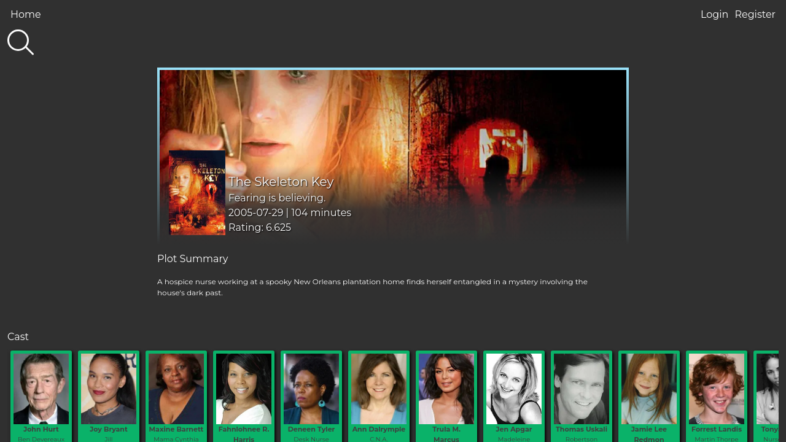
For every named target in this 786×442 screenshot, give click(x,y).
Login (714, 14)
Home (25, 14)
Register (755, 14)
